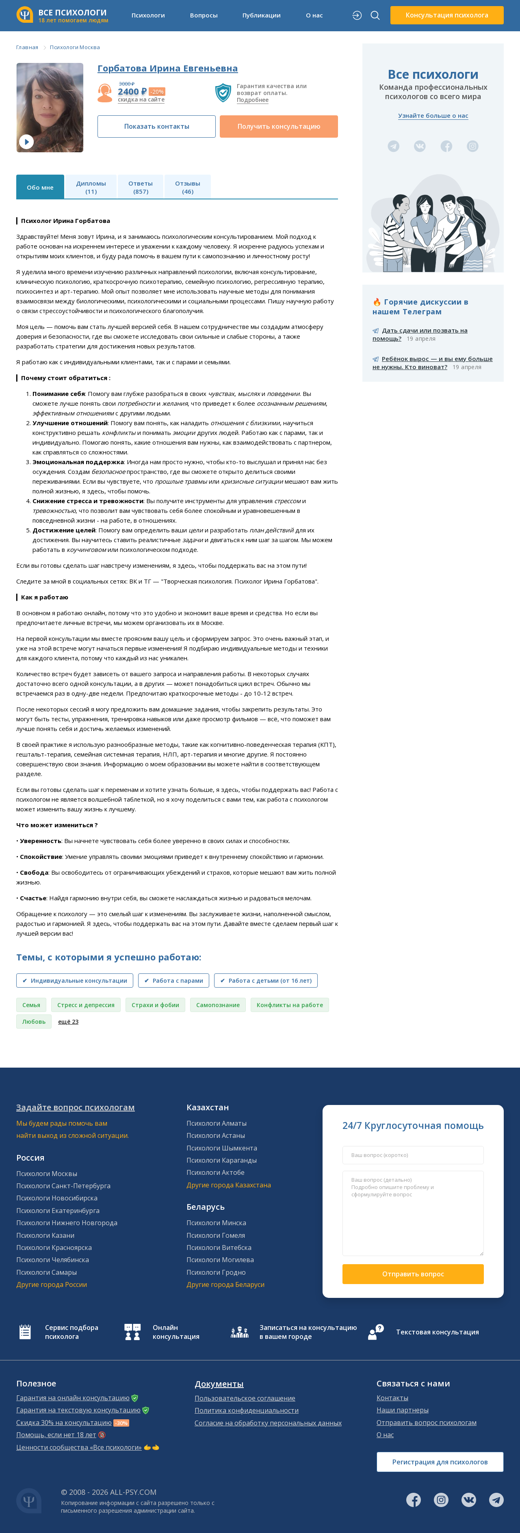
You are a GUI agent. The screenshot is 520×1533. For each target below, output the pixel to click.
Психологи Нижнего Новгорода (66, 1222)
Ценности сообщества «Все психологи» (79, 1447)
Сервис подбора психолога (71, 1332)
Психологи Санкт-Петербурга (63, 1185)
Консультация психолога (447, 15)
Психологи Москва (75, 47)
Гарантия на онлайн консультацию (73, 1397)
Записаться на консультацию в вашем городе (308, 1332)
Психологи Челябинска (52, 1259)
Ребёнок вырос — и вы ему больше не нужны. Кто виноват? (433, 363)
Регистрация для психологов (440, 1461)
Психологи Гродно (216, 1272)
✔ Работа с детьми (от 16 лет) (266, 980)
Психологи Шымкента (221, 1148)
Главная (27, 47)
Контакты (392, 1397)
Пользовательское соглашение (245, 1398)
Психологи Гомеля (215, 1235)
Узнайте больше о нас (433, 115)
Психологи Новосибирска (57, 1198)
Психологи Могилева (220, 1259)
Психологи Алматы (216, 1123)
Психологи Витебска (218, 1247)
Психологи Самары (46, 1272)
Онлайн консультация (176, 1332)
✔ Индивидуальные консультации (74, 980)
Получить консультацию (279, 126)
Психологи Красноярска (54, 1247)
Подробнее (253, 100)
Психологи (148, 15)
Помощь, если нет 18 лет (56, 1434)
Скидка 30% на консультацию (64, 1422)
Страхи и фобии (155, 1005)
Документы (219, 1384)
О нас (314, 15)
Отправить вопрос (413, 1273)
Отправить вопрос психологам (427, 1422)
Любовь (34, 1021)
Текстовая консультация (437, 1332)
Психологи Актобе (215, 1172)
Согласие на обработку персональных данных (268, 1422)
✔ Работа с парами (173, 980)
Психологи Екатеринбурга (58, 1210)
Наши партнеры (403, 1409)
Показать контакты (156, 126)
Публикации (262, 15)
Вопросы (204, 15)
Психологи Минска (216, 1222)
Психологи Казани (45, 1235)
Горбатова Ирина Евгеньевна (168, 68)
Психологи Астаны (215, 1135)
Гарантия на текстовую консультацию (78, 1409)
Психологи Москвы (46, 1173)
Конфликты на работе (290, 1005)
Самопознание (218, 1005)
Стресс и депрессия (86, 1005)
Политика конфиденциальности (247, 1410)
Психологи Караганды (221, 1160)
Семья (31, 1005)
